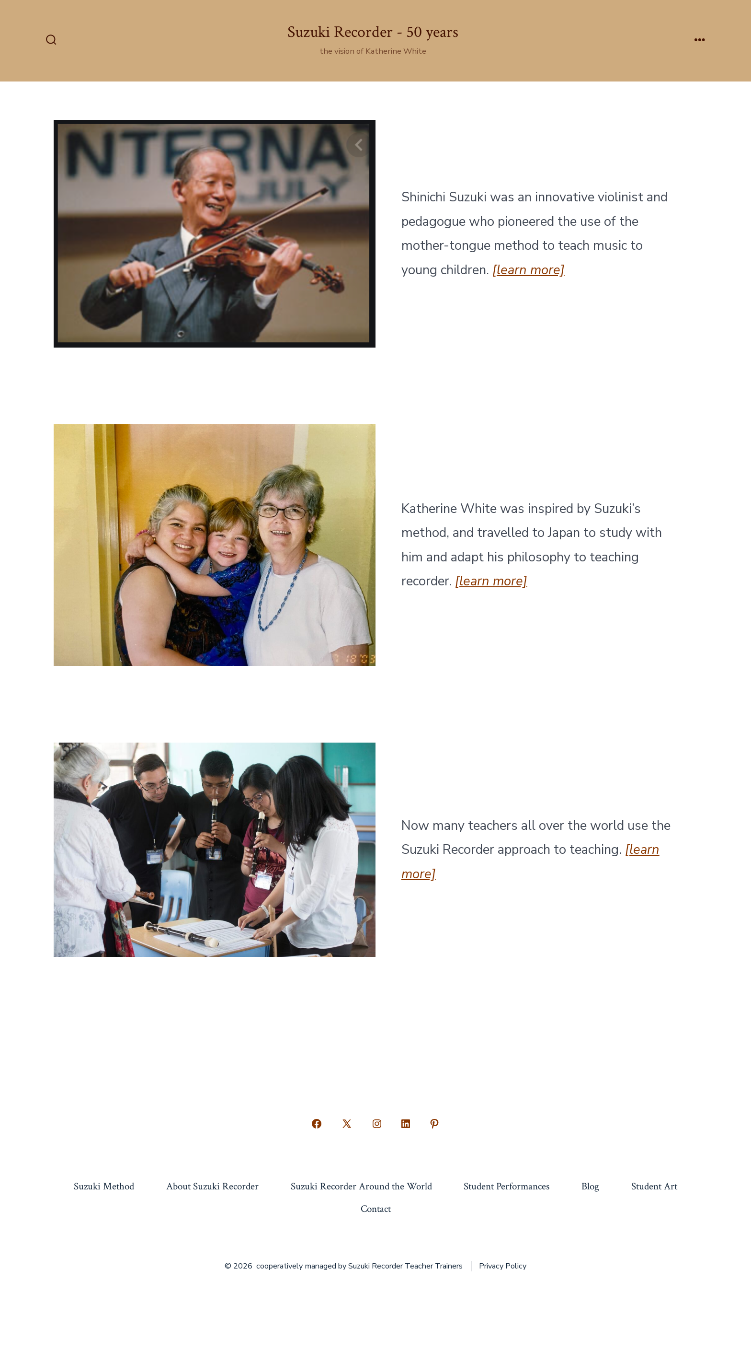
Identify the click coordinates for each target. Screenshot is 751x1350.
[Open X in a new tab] (347, 1123)
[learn (511, 270)
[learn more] (491, 581)
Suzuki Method (104, 1186)
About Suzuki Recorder (212, 1186)
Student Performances (506, 1186)
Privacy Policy (502, 1266)
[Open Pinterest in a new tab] (434, 1123)
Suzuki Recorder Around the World (361, 1186)
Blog (590, 1186)
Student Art (654, 1186)
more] (547, 270)
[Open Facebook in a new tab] (316, 1123)
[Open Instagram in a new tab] (377, 1123)
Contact (376, 1208)
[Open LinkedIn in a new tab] (405, 1123)
